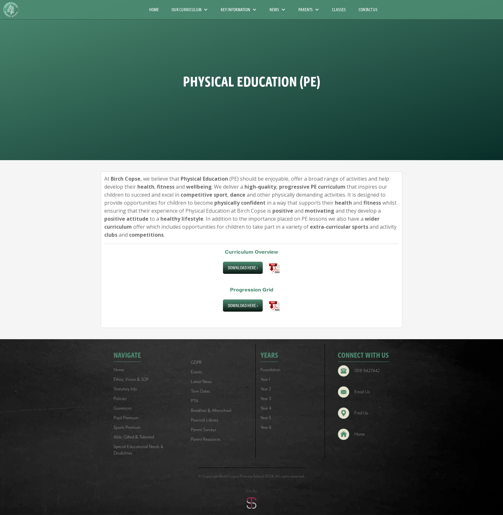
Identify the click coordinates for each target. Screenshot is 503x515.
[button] (189, 9)
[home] (13, 10)
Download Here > (243, 267)
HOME (154, 9)
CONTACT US (368, 9)
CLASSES (339, 9)
